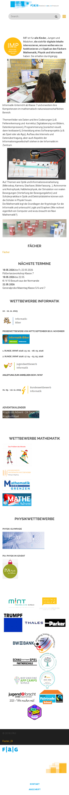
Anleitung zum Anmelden (17, 375)
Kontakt (35, 784)
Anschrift (35, 789)
